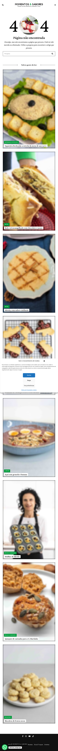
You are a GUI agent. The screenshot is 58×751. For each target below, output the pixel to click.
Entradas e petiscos (11, 142)
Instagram (27, 736)
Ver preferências (29, 385)
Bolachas (8, 717)
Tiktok (34, 736)
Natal (7, 224)
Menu (55, 5)
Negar (29, 380)
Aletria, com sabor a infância (16, 310)
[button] (44, 361)
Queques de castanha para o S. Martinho (21, 639)
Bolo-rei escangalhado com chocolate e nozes (23, 228)
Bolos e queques (10, 553)
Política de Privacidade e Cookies (29, 390)
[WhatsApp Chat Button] (5, 747)
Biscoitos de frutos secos (15, 721)
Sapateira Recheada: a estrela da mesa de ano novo (26, 146)
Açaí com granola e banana (16, 474)
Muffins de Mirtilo (12, 556)
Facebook (23, 736)
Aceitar (29, 375)
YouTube (30, 736)
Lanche (7, 471)
